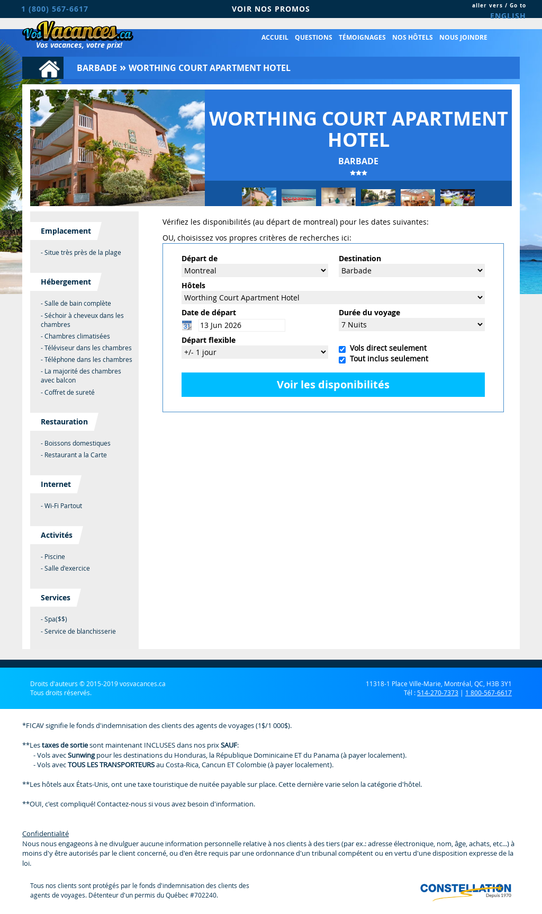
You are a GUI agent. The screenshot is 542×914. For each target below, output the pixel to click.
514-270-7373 (437, 692)
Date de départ (209, 312)
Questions (313, 37)
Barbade (97, 68)
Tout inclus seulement (387, 358)
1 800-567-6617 (488, 692)
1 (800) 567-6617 (54, 9)
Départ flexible (209, 340)
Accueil (274, 37)
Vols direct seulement (386, 348)
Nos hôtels (412, 37)
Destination (360, 258)
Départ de (200, 258)
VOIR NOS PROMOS (271, 9)
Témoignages (362, 37)
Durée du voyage (369, 312)
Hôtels (193, 285)
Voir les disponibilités (333, 384)
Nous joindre (463, 37)
